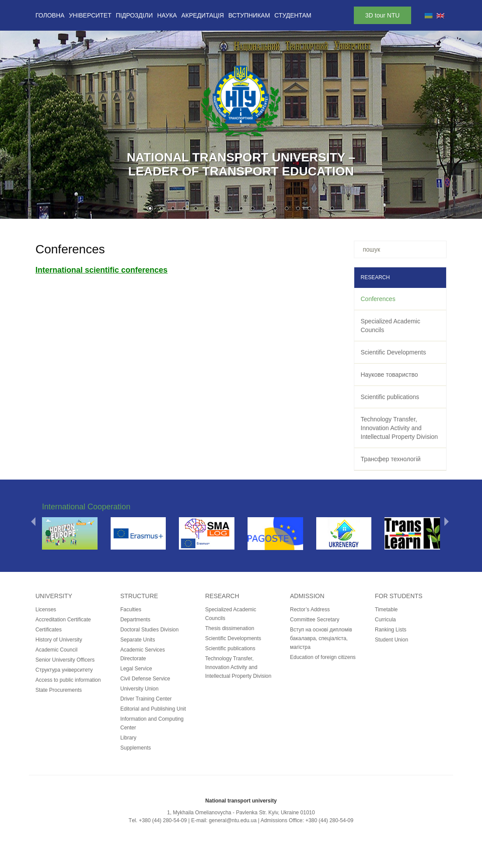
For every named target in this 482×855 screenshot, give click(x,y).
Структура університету (64, 670)
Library (128, 738)
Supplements (135, 748)
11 (264, 209)
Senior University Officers (64, 660)
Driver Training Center (145, 699)
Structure (139, 595)
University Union (139, 689)
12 (275, 209)
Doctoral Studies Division (149, 630)
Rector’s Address (310, 609)
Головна (49, 15)
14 (298, 209)
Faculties (130, 609)
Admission (307, 595)
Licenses (45, 609)
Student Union (391, 640)
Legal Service (136, 669)
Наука (167, 15)
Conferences (378, 298)
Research (222, 595)
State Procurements (58, 690)
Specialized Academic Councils (390, 325)
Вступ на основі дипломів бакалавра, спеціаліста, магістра (321, 638)
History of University (58, 640)
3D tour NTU (382, 15)
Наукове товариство (389, 374)
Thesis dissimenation (229, 628)
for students (399, 595)
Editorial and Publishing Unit (153, 709)
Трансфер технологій (391, 459)
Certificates (48, 630)
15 (309, 209)
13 (286, 209)
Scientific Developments (393, 352)
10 (252, 209)
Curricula (385, 620)
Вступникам (249, 15)
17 (332, 209)
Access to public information (68, 680)
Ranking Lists (390, 630)
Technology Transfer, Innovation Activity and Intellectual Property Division (399, 428)
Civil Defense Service (145, 679)
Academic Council (56, 650)
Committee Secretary (314, 620)
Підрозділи (134, 15)
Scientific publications (390, 396)
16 (320, 209)
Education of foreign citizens (323, 657)
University (53, 595)
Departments (135, 620)
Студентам (292, 15)
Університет (90, 15)
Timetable (386, 609)
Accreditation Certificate (63, 620)
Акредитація (202, 15)
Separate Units (137, 640)
